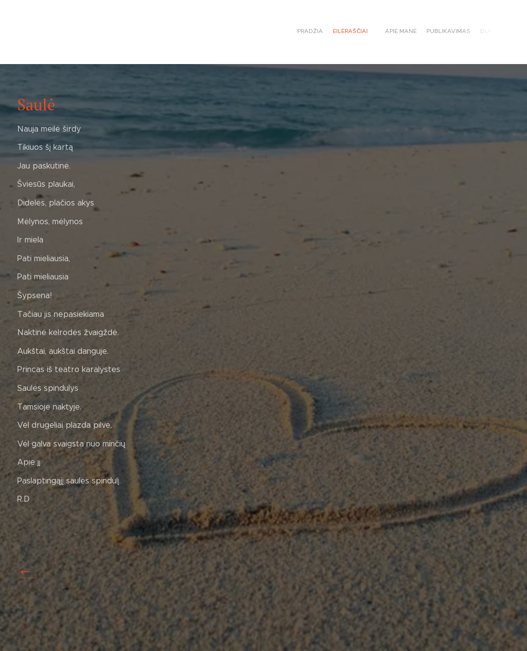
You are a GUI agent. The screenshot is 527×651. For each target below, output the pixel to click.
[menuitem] (447, 32)
